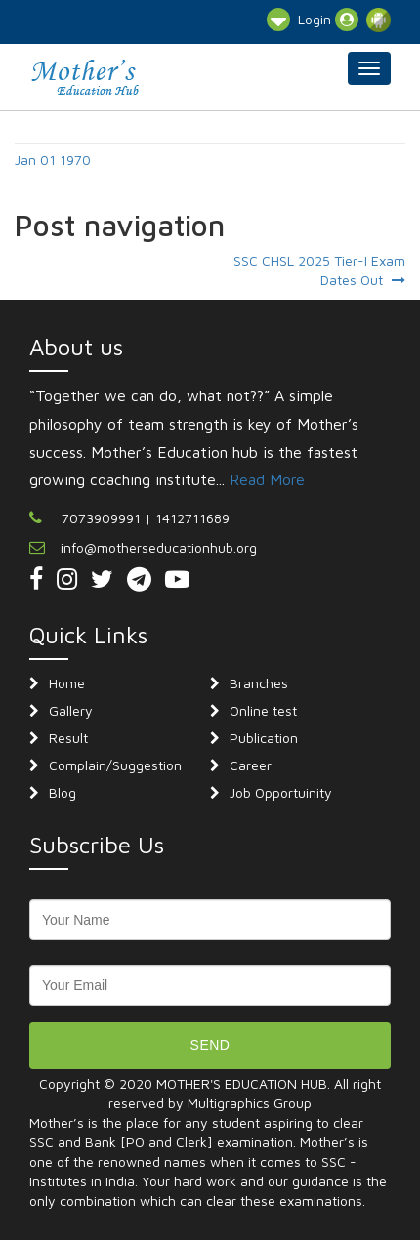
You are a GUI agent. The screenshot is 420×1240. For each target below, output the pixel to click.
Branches (259, 683)
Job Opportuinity (281, 792)
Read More (267, 479)
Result (68, 737)
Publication (264, 737)
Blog (62, 792)
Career (251, 765)
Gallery (71, 710)
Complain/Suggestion (115, 765)
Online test (263, 710)
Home (67, 683)
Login (328, 19)
